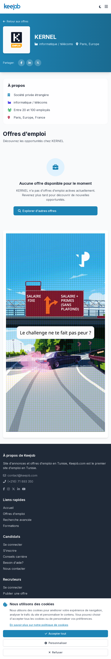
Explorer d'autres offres (37, 211)
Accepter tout (55, 633)
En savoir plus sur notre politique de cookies (39, 624)
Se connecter (12, 544)
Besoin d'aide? (13, 562)
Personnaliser (55, 643)
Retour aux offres (15, 21)
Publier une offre (15, 593)
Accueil (8, 508)
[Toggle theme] (100, 7)
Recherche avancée (17, 520)
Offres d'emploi (14, 514)
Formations (11, 526)
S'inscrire (9, 550)
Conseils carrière (15, 556)
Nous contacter (14, 568)
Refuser (55, 652)
